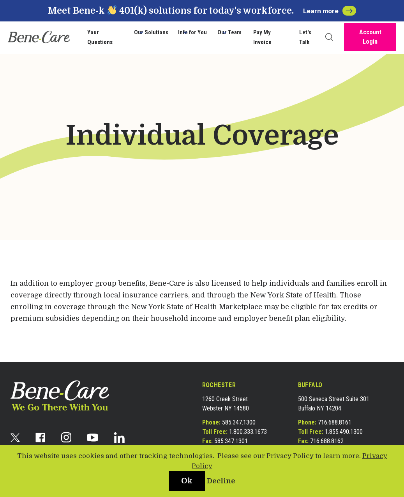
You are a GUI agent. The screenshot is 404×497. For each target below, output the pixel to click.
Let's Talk (305, 37)
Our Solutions (151, 32)
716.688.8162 (327, 441)
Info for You (192, 32)
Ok (186, 480)
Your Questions (100, 37)
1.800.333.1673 (248, 431)
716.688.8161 (334, 422)
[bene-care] (39, 37)
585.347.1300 (239, 422)
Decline (221, 481)
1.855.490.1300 (344, 431)
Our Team (229, 32)
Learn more (329, 11)
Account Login (370, 36)
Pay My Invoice (262, 37)
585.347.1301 (231, 441)
